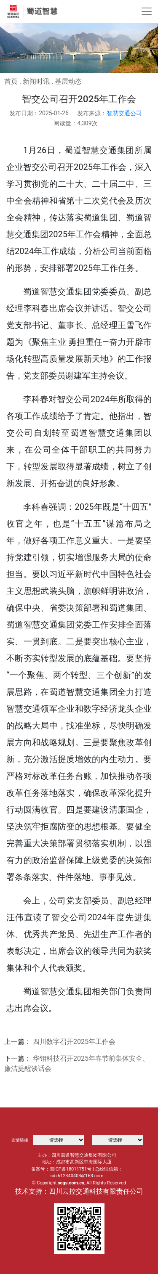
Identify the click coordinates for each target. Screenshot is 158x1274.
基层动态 (68, 81)
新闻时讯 (36, 81)
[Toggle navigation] (146, 11)
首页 (11, 81)
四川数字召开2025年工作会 (74, 1042)
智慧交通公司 (124, 113)
